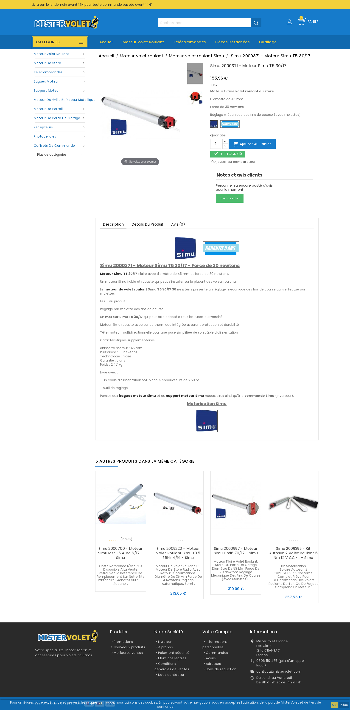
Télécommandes (189, 42)
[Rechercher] (209, 22)
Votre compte (217, 632)
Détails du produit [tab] (147, 224)
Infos (344, 705)
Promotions (123, 641)
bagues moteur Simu (137, 395)
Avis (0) (178, 224)
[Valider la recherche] (256, 22)
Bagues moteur (60, 81)
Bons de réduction (221, 669)
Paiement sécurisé (174, 652)
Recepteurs (60, 127)
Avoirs (211, 658)
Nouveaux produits (129, 647)
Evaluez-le (230, 198)
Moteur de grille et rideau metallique (61, 99)
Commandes (217, 652)
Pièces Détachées (232, 42)
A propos (165, 647)
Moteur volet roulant (143, 42)
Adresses (213, 663)
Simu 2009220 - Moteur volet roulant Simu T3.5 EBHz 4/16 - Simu (178, 553)
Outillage (268, 42)
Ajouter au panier (252, 144)
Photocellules (60, 136)
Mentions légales (172, 658)
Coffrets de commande (60, 145)
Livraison (165, 641)
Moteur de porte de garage (60, 118)
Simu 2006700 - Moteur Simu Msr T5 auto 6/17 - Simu (120, 553)
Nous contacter (171, 674)
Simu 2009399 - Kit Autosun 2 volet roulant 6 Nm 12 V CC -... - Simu (293, 553)
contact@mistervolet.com (278, 671)
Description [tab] (113, 224)
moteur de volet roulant (125, 289)
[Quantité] (215, 144)
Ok (334, 705)
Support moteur (60, 90)
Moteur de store (60, 63)
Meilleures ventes (128, 652)
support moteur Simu (185, 395)
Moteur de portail (60, 109)
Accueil (106, 42)
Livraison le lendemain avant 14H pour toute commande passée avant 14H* (92, 4)
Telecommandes (60, 72)
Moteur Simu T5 (114, 273)
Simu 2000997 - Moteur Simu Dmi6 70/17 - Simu (236, 551)
